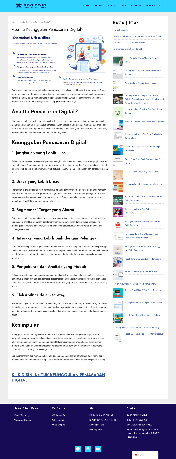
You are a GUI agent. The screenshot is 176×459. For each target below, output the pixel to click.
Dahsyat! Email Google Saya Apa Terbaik (132, 122)
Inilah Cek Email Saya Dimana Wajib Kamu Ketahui (136, 194)
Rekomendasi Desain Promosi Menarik (129, 43)
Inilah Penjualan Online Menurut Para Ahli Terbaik (135, 58)
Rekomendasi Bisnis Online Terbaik (127, 49)
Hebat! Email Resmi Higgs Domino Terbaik (132, 213)
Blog (162, 5)
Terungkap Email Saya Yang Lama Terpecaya (134, 129)
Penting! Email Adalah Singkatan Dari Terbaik (134, 207)
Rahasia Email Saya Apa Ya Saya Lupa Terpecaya (135, 145)
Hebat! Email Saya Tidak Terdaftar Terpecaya (134, 225)
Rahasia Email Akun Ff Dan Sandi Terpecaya (133, 200)
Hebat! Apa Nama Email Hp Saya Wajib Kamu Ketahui (137, 91)
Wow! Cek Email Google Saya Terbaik (130, 71)
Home (86, 5)
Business (136, 5)
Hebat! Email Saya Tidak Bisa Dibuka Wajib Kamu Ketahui (138, 110)
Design (111, 5)
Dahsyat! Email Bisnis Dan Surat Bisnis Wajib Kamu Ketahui (139, 103)
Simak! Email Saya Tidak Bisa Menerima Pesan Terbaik (138, 116)
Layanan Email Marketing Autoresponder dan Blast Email (137, 36)
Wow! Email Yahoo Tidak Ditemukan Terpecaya (134, 97)
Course (98, 5)
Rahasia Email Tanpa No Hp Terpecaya (131, 188)
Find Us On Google (120, 30)
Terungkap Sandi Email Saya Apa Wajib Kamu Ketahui (137, 64)
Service (150, 5)
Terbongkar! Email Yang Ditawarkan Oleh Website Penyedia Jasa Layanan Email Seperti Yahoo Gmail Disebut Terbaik (137, 81)
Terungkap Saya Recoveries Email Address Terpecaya (137, 219)
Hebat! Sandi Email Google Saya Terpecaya (133, 181)
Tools (123, 5)
